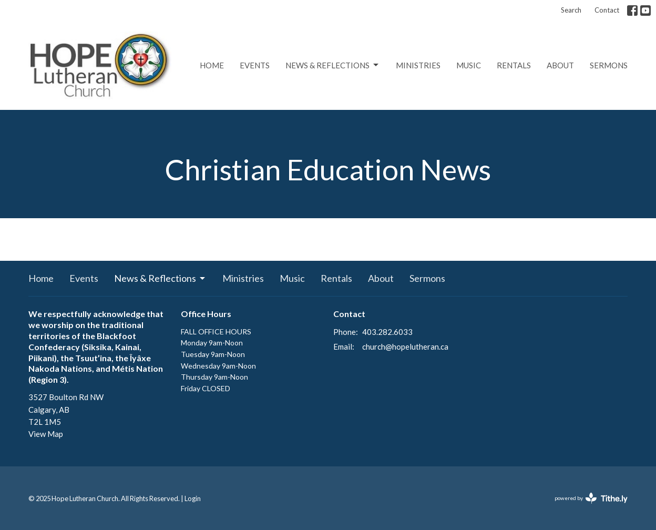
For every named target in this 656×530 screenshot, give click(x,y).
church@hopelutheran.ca (405, 346)
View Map (45, 434)
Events (255, 65)
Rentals (514, 65)
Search (571, 10)
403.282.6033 (387, 332)
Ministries (418, 65)
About (560, 65)
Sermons (609, 65)
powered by (591, 498)
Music (468, 65)
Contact (606, 10)
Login (192, 498)
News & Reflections (332, 65)
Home (212, 65)
